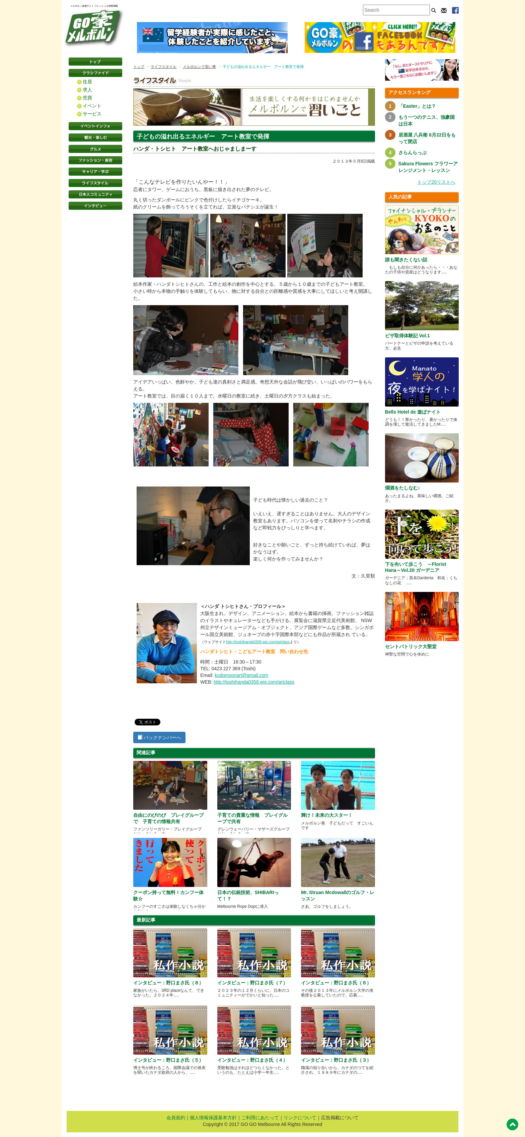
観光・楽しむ (95, 138)
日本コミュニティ (95, 194)
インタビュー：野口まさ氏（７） (252, 982)
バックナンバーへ (159, 737)
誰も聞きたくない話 (406, 259)
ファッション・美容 (95, 160)
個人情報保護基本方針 (213, 1117)
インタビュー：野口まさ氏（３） (336, 1060)
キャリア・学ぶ (95, 172)
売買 (87, 97)
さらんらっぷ (412, 152)
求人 (87, 89)
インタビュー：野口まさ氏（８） (168, 982)
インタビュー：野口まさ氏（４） (252, 1060)
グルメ (95, 149)
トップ (138, 67)
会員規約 (175, 1117)
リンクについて (300, 1117)
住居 (87, 81)
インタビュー (95, 206)
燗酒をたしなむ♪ (402, 488)
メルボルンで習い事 (199, 67)
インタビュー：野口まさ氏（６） (336, 982)
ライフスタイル (95, 183)
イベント (92, 105)
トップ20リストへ (436, 182)
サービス (92, 113)
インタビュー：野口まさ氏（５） (168, 1060)
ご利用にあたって (260, 1117)
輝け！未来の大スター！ (327, 815)
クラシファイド (95, 73)
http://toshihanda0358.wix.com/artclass (258, 642)
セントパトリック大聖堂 (411, 646)
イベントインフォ (95, 126)
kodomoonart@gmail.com (241, 675)
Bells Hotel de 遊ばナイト (413, 412)
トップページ (95, 62)
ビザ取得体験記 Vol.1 (407, 335)
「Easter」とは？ (417, 106)
